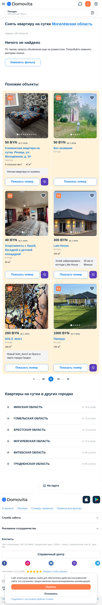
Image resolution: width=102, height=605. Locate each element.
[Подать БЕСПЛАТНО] (88, 4)
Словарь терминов (42, 508)
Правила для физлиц (69, 508)
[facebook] (4, 563)
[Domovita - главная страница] (19, 4)
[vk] (51, 563)
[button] (26, 115)
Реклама (22, 508)
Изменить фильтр (22, 62)
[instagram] (27, 563)
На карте (51, 485)
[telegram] (97, 563)
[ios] (86, 499)
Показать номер (22, 181)
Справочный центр (51, 554)
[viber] (44, 181)
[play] (96, 499)
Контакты (8, 539)
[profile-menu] (96, 4)
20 (43, 379)
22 (58, 379)
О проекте (8, 508)
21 (51, 379)
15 (68, 379)
